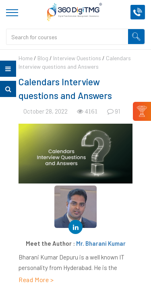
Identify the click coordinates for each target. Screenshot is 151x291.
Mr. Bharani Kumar (101, 243)
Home (26, 58)
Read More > (36, 279)
